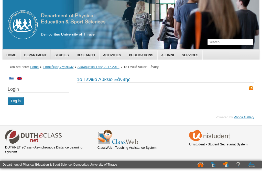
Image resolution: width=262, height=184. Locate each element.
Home (11, 55)
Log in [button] (16, 101)
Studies (61, 55)
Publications (141, 55)
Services (190, 55)
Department (35, 55)
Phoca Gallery (244, 117)
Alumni (167, 55)
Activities (112, 55)
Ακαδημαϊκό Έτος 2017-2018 (98, 67)
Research (86, 55)
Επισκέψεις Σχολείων (58, 67)
